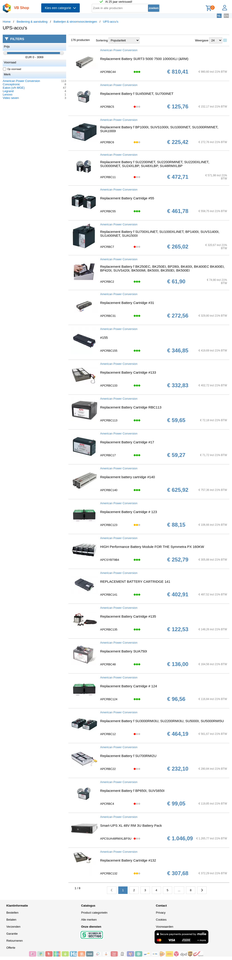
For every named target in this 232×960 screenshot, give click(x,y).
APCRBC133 (108, 385)
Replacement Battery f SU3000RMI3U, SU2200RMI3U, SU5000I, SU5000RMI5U (162, 721)
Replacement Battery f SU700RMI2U (128, 756)
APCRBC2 (107, 281)
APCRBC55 (108, 211)
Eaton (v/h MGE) (14, 87)
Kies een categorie (60, 8)
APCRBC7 (107, 246)
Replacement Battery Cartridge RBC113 (130, 407)
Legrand (8, 91)
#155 (104, 337)
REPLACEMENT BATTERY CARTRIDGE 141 (135, 581)
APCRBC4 (107, 803)
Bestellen (12, 912)
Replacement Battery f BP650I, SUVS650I (132, 791)
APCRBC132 (108, 873)
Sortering (102, 40)
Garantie (12, 933)
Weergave (201, 40)
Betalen (11, 919)
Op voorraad (12, 69)
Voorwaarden (164, 926)
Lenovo (7, 94)
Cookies (161, 919)
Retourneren (14, 940)
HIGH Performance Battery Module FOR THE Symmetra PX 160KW (152, 547)
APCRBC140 (108, 490)
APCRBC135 (108, 629)
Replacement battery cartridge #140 (127, 477)
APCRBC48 (108, 664)
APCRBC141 (108, 594)
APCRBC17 (108, 455)
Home (7, 21)
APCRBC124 (108, 699)
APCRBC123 (108, 525)
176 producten (80, 40)
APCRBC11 (108, 177)
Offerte (10, 947)
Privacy (161, 912)
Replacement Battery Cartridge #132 (128, 860)
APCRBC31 (108, 316)
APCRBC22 (108, 769)
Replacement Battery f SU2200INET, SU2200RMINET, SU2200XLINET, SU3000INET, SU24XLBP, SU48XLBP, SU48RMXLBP (154, 164)
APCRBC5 (107, 106)
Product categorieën (94, 912)
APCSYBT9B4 (109, 559)
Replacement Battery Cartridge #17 (127, 442)
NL (219, 15)
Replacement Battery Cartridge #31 (127, 303)
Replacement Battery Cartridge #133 (128, 372)
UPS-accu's (110, 21)
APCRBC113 (108, 420)
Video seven (11, 98)
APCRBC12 (108, 734)
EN (226, 15)
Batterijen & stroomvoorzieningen (75, 21)
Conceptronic (11, 84)
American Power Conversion (21, 81)
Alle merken (89, 919)
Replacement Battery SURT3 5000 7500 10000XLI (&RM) (144, 59)
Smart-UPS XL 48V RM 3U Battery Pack (131, 825)
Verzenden (13, 926)
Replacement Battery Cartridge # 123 (128, 512)
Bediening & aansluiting (32, 21)
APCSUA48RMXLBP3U (115, 838)
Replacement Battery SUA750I (123, 651)
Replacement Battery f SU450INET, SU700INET (137, 94)
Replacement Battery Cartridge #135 (128, 616)
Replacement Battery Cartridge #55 (127, 198)
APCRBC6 (107, 142)
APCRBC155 (108, 350)
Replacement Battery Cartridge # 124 (128, 686)
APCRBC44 (108, 72)
